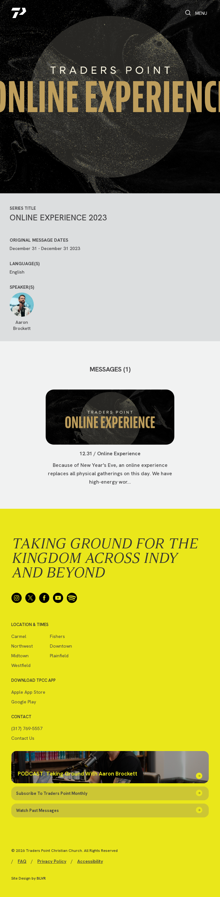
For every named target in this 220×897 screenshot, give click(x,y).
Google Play (23, 702)
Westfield (21, 665)
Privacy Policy (51, 861)
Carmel (18, 636)
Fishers (57, 636)
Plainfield (59, 656)
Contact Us (22, 738)
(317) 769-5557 (26, 728)
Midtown (20, 656)
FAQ (22, 861)
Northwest (22, 646)
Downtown (61, 646)
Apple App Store (28, 692)
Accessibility (90, 861)
